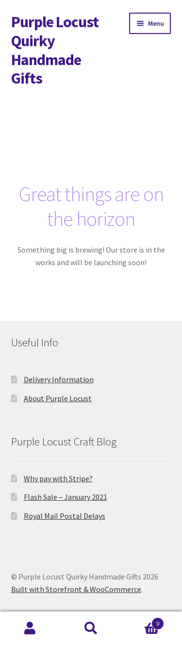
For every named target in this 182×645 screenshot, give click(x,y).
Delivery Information (59, 379)
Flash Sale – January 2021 (65, 497)
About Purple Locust (58, 398)
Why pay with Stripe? (58, 478)
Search (91, 628)
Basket (142, 621)
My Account (30, 628)
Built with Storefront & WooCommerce (76, 589)
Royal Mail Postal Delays (64, 516)
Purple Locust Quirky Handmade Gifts (55, 50)
